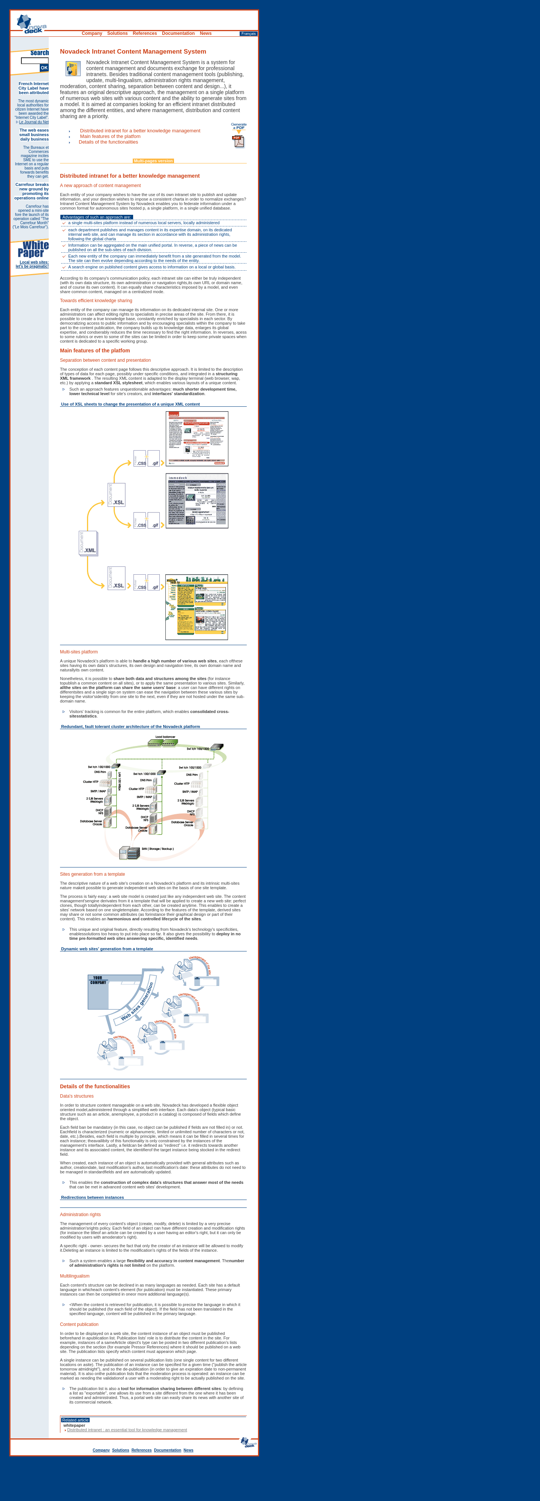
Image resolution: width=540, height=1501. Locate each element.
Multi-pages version (153, 161)
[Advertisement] (270, 1480)
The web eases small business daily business (34, 134)
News (189, 1450)
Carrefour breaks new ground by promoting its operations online (31, 191)
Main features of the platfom (110, 136)
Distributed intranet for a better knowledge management (139, 130)
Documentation (168, 1450)
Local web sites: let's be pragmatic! (32, 264)
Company (101, 1450)
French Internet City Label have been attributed (33, 88)
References (142, 1450)
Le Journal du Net (34, 122)
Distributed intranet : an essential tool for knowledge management (127, 1430)
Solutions (120, 1450)
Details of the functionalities (108, 142)
